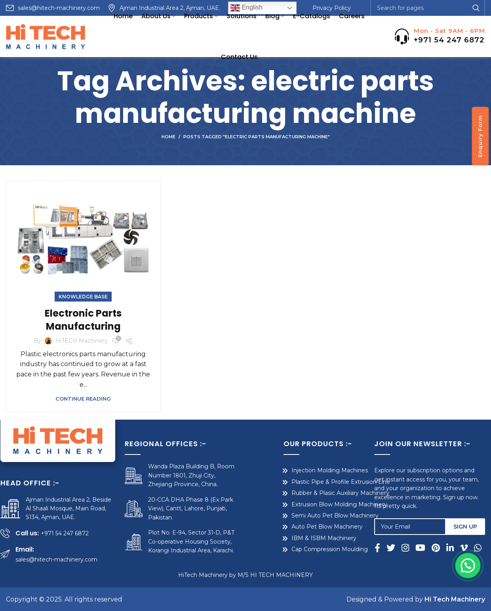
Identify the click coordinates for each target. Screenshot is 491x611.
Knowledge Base (83, 297)
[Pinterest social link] (442, 547)
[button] (470, 586)
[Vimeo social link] (470, 547)
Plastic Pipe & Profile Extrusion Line (315, 481)
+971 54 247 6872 (449, 40)
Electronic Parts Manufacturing (83, 320)
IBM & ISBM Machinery (298, 538)
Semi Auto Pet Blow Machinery (309, 515)
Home (168, 136)
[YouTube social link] (427, 547)
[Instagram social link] (412, 547)
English (246, 8)
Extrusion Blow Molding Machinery (314, 504)
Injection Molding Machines (304, 470)
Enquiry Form (480, 136)
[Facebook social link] (385, 547)
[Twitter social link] (397, 547)
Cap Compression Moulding (304, 549)
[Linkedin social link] (456, 547)
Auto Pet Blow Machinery (301, 526)
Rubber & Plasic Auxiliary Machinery (314, 492)
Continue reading (83, 398)
